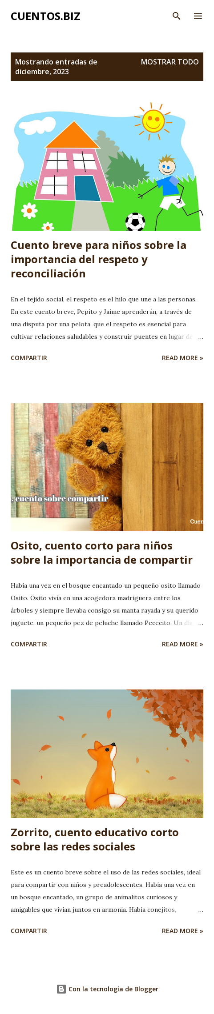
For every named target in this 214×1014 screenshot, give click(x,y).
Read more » (182, 357)
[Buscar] (176, 16)
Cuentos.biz (46, 15)
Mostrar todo (170, 62)
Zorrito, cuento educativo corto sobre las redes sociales (95, 839)
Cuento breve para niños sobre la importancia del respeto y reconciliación (98, 259)
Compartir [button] (29, 357)
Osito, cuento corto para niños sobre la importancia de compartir (102, 552)
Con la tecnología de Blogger (107, 989)
